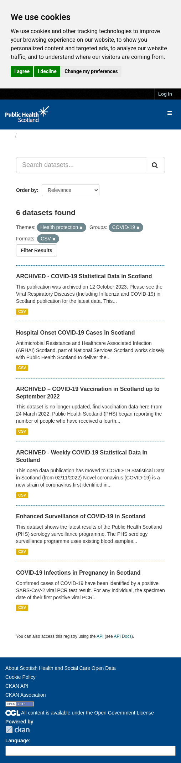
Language (17, 740)
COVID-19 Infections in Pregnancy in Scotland (78, 573)
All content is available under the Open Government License (79, 713)
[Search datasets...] (81, 165)
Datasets (33, 135)
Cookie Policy (20, 677)
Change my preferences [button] (91, 71)
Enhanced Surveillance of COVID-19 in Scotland (81, 516)
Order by (26, 190)
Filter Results (36, 250)
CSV (22, 311)
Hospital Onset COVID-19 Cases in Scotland (75, 333)
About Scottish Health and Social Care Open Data (60, 668)
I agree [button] (22, 71)
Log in (165, 94)
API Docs (123, 636)
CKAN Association (25, 695)
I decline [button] (47, 71)
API (100, 636)
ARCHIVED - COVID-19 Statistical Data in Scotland (84, 276)
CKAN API (17, 686)
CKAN (17, 729)
